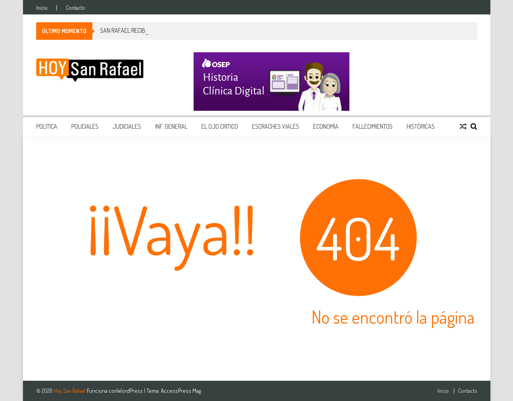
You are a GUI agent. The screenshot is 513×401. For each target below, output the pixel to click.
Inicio (42, 8)
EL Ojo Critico (219, 126)
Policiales (85, 126)
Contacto (75, 8)
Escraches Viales (275, 126)
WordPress (130, 390)
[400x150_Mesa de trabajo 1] (335, 81)
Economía (325, 126)
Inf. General (171, 126)
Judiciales (127, 126)
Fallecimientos (373, 126)
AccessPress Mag (181, 390)
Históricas (421, 126)
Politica (46, 126)
